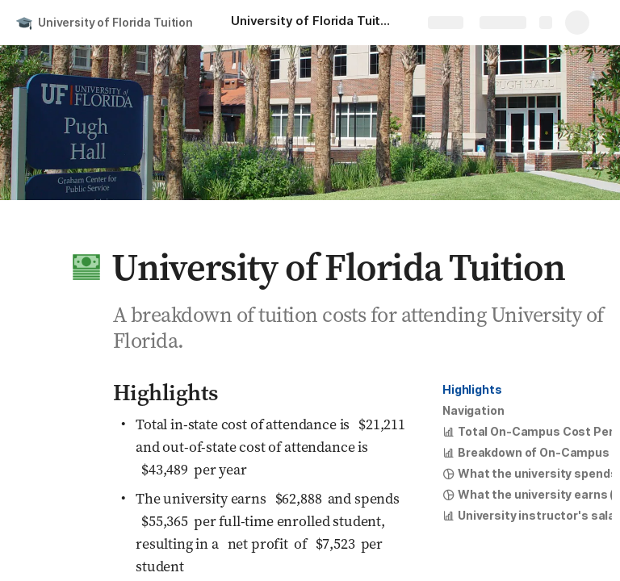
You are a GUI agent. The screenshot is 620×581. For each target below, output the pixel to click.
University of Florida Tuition (115, 22)
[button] (86, 267)
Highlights (472, 389)
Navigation (473, 410)
